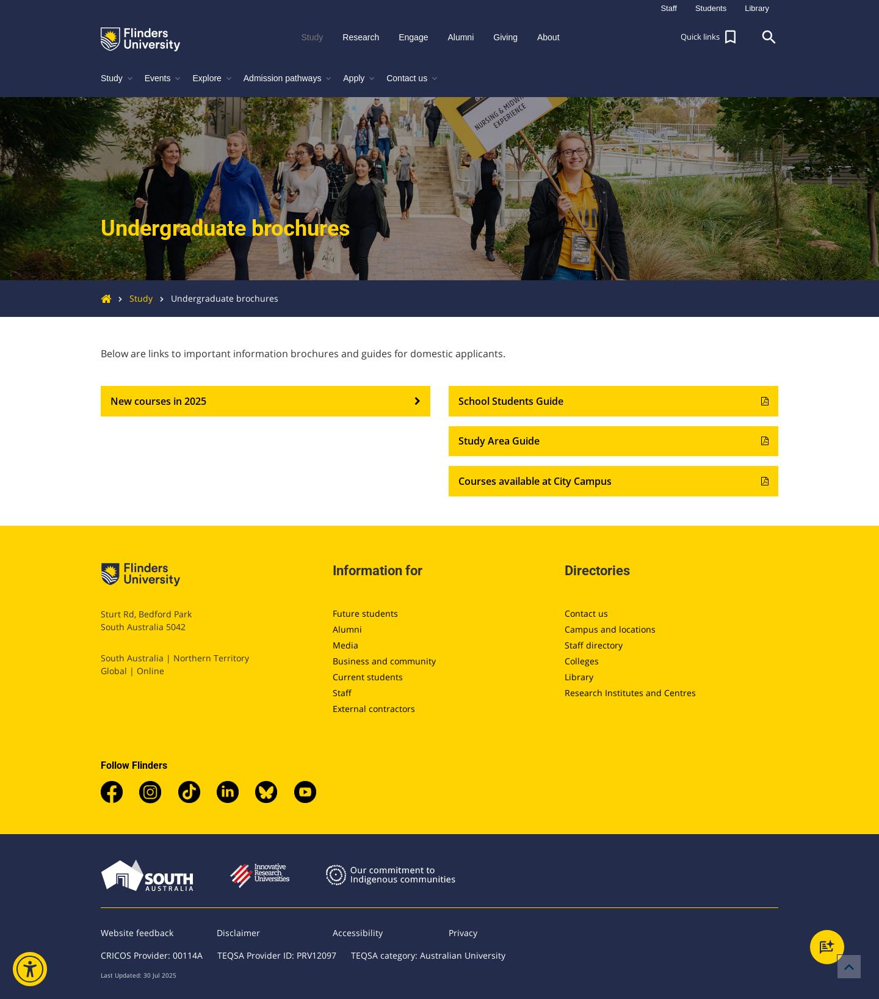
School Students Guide (613, 401)
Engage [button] (413, 37)
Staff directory (594, 645)
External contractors (374, 708)
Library (579, 677)
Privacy (463, 933)
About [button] (548, 37)
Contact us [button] (413, 78)
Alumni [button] (460, 37)
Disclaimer (238, 933)
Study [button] (312, 37)
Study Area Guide (613, 441)
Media (345, 645)
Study (132, 298)
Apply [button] (360, 78)
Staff (342, 693)
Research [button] (360, 37)
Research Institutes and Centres (630, 693)
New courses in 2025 (265, 401)
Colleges (582, 661)
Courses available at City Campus (613, 481)
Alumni (347, 629)
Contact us (586, 613)
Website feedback (137, 933)
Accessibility (358, 933)
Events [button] (164, 78)
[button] (710, 37)
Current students (368, 677)
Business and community (384, 661)
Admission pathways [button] (289, 78)
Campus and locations (610, 629)
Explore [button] (212, 78)
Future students (365, 613)
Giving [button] (505, 37)
